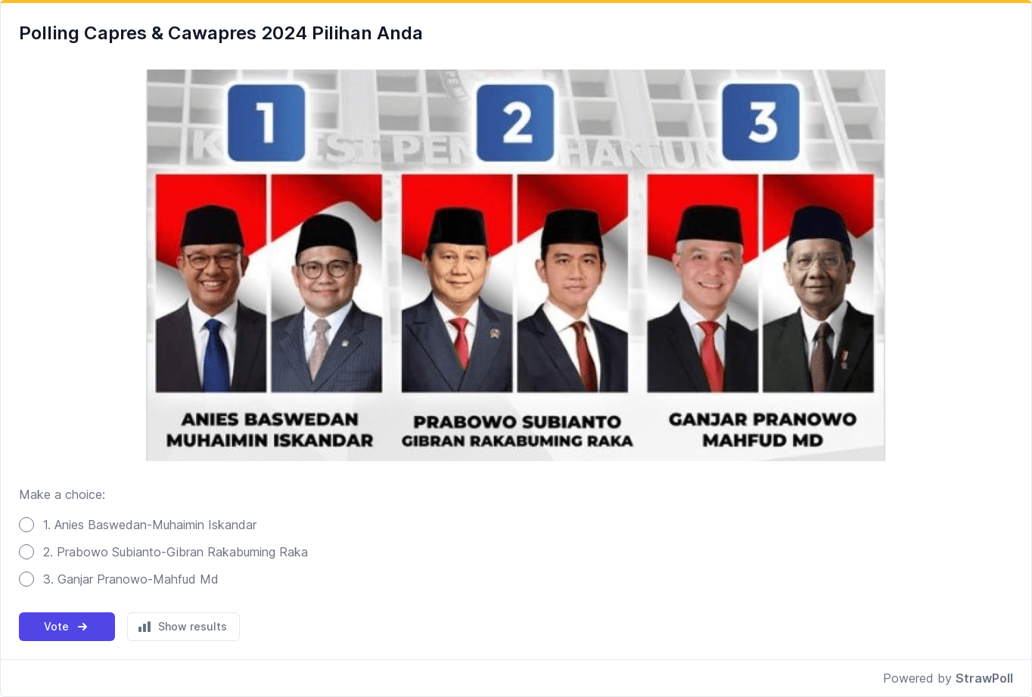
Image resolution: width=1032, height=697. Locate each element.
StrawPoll (984, 678)
